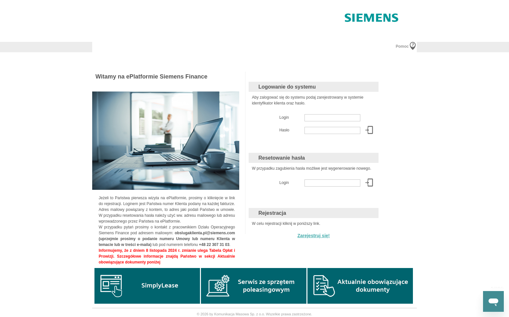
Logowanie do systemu (287, 87)
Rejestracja (272, 213)
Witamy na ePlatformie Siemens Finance (151, 76)
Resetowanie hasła (281, 158)
